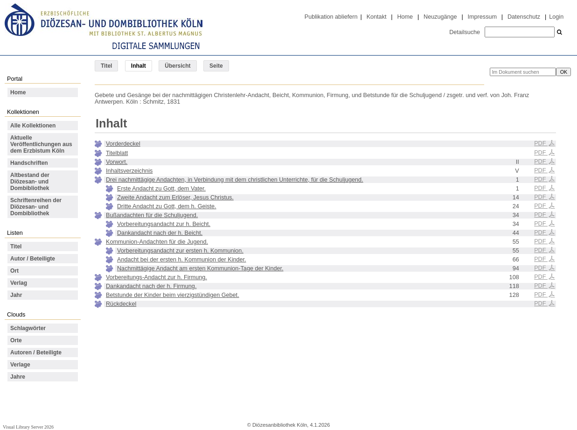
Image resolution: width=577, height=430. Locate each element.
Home (405, 17)
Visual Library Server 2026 (28, 427)
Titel (106, 66)
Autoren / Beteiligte (36, 352)
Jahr (16, 295)
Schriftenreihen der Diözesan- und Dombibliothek (36, 207)
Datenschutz (523, 17)
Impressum (482, 17)
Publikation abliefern (331, 17)
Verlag (18, 283)
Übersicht (177, 66)
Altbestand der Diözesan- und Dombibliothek (29, 181)
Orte (16, 340)
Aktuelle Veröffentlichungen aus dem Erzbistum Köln (41, 144)
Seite (216, 66)
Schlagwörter (28, 328)
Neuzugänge (440, 17)
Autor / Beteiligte (32, 258)
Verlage (20, 364)
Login (556, 17)
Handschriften (29, 163)
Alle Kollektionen (33, 125)
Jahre (17, 377)
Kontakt (377, 17)
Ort (14, 271)
